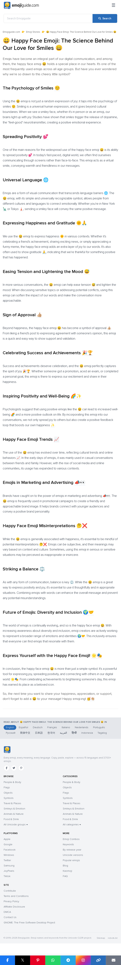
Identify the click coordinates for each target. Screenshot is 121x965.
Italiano (66, 727)
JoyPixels (9, 870)
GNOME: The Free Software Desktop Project (29, 922)
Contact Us (10, 917)
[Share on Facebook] (7, 960)
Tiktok (7, 876)
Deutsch (38, 727)
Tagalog (102, 732)
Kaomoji (67, 870)
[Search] (105, 18)
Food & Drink (11, 819)
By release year (72, 849)
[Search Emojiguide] (48, 18)
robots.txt (112, 938)
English (10, 727)
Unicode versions (73, 855)
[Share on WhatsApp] (52, 960)
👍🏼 (39, 315)
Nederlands (81, 727)
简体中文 (25, 732)
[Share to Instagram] (83, 960)
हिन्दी (74, 732)
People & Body (12, 782)
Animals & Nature (14, 813)
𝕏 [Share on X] (22, 960)
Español (23, 727)
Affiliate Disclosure (14, 906)
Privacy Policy (11, 901)
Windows (9, 855)
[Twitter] (14, 768)
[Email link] (113, 960)
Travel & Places (12, 803)
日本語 (39, 732)
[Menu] (113, 5)
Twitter (7, 860)
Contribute (10, 890)
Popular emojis (71, 860)
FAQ (65, 876)
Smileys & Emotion (14, 808)
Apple (7, 839)
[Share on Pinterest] (37, 960)
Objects (8, 792)
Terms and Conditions (16, 896)
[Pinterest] (21, 768)
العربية (63, 732)
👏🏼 (93, 699)
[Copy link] (98, 960)
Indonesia (87, 732)
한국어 (51, 732)
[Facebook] (6, 768)
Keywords (68, 844)
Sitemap (101, 938)
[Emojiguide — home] (21, 5)
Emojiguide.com (11, 31)
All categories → (72, 824)
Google (8, 844)
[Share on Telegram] (68, 960)
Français (52, 727)
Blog (65, 865)
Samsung (9, 865)
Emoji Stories (33, 31)
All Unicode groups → (16, 824)
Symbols (9, 798)
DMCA (7, 912)
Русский (10, 732)
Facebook (10, 849)
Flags (7, 787)
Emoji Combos (71, 839)
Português (99, 727)
